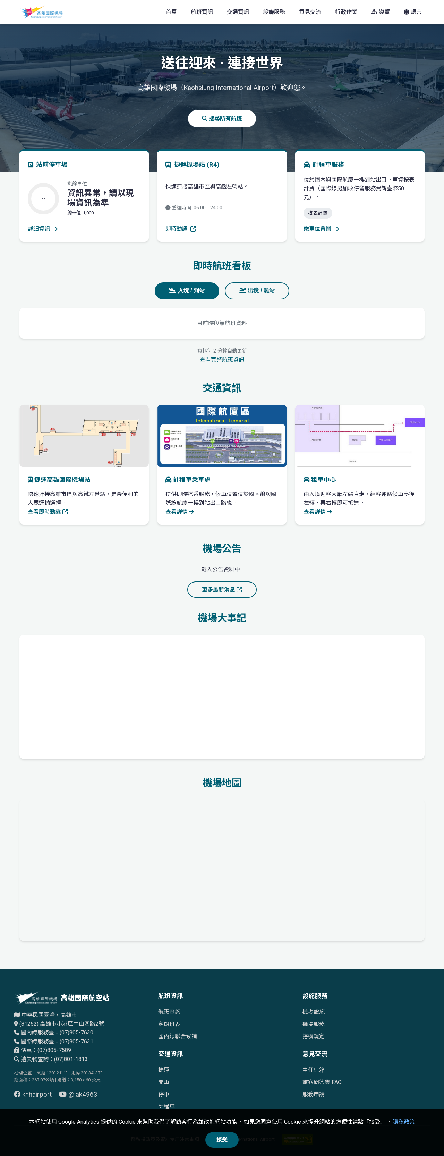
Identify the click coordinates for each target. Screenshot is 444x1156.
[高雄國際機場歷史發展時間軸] (222, 695)
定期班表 (169, 1024)
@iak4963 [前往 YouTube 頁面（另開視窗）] (78, 1094)
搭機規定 (313, 1036)
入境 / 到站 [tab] (187, 291)
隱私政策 (404, 1121)
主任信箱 (313, 1070)
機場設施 (313, 1011)
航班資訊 (202, 12)
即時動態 (180, 228)
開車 (163, 1082)
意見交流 (310, 12)
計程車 (166, 1106)
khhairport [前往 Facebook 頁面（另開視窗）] (33, 1094)
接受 (222, 1139)
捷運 (163, 1070)
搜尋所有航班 (222, 118)
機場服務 (313, 1024)
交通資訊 (238, 12)
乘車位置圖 (321, 228)
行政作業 (346, 12)
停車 (163, 1094)
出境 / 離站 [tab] (257, 291)
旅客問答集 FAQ (322, 1082)
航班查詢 (169, 1011)
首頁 (171, 12)
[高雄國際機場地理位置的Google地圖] (222, 868)
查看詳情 (179, 512)
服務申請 (313, 1094)
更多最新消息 (222, 589)
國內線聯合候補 (177, 1036)
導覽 (380, 12)
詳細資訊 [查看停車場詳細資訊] (43, 228)
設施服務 (274, 12)
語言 (413, 12)
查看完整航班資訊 (222, 359)
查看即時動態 (48, 512)
